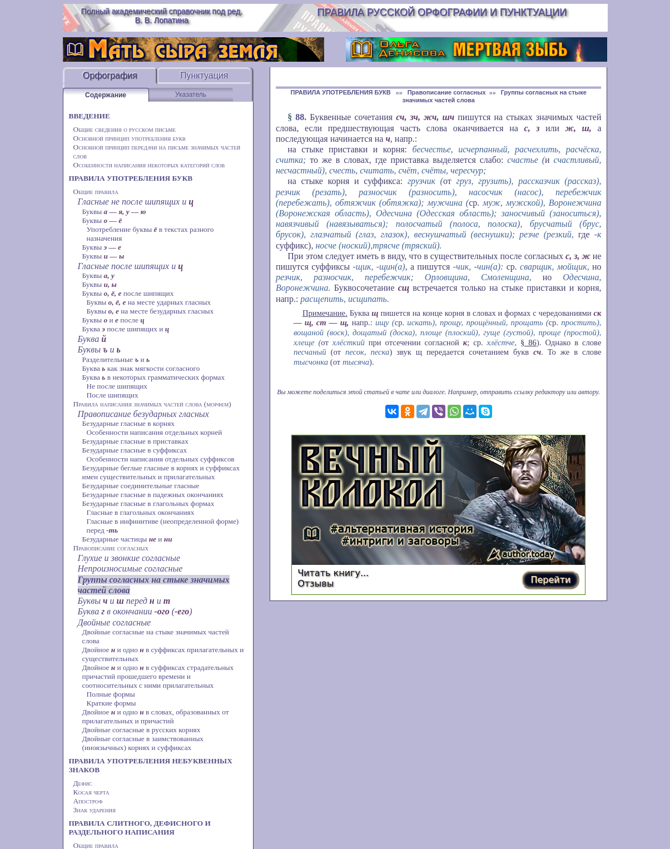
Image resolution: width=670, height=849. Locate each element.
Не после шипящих (117, 386)
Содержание (105, 95)
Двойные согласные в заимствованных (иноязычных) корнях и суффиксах (143, 743)
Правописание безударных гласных (143, 414)
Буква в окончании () (135, 611)
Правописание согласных (110, 548)
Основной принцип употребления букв (129, 138)
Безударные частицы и (127, 539)
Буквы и (99, 349)
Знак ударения (94, 810)
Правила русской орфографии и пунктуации (442, 12)
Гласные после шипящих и (130, 266)
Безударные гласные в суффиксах (134, 450)
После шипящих (112, 395)
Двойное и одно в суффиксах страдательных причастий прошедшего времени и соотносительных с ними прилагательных (158, 676)
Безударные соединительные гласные (141, 485)
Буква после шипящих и (126, 329)
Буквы (114, 211)
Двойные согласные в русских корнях (141, 730)
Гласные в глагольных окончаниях (141, 512)
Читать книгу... (333, 573)
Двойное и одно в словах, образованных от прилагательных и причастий (155, 716)
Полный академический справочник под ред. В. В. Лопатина (161, 15)
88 (299, 117)
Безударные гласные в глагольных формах (148, 503)
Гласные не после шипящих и (136, 201)
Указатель (190, 94)
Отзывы (315, 583)
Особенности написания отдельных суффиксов (161, 459)
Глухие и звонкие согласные (129, 558)
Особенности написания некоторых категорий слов (149, 165)
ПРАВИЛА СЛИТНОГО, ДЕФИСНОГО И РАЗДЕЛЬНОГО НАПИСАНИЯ (140, 827)
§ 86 (528, 342)
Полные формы (111, 694)
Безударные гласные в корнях (128, 423)
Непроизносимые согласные (130, 568)
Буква (92, 339)
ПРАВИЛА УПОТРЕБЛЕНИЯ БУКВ (131, 178)
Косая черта (91, 792)
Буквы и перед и (124, 600)
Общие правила (95, 191)
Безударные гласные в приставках (135, 441)
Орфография (110, 75)
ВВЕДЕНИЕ (89, 116)
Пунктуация (204, 75)
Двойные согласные (114, 622)
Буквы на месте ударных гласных (149, 302)
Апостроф (88, 801)
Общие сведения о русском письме (124, 129)
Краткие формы (111, 703)
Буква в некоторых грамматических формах (153, 377)
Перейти (550, 579)
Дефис (82, 783)
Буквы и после (113, 320)
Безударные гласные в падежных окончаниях (153, 494)
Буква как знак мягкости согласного (141, 368)
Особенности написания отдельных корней (154, 432)
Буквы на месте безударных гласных (150, 311)
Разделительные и (116, 359)
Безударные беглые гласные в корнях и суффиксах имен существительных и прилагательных (161, 472)
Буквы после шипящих (128, 293)
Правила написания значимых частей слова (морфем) (152, 404)
